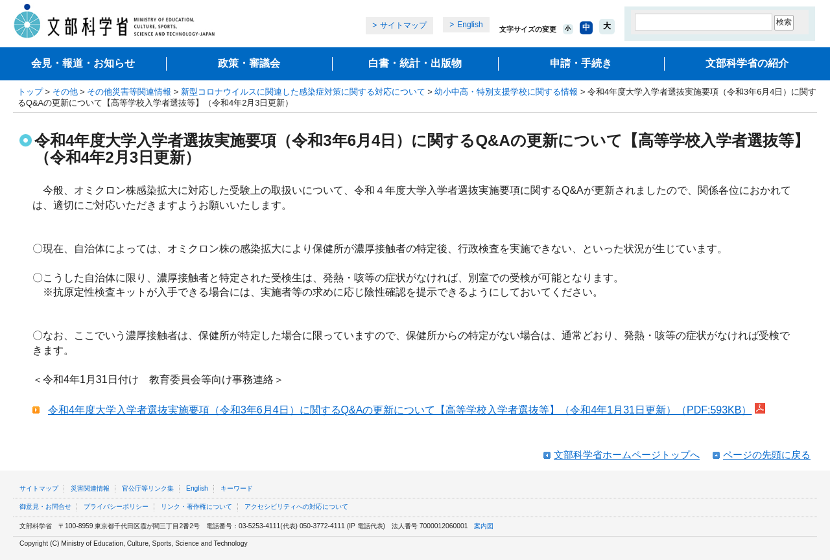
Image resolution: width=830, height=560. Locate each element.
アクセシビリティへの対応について (296, 506)
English (469, 24)
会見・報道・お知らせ (83, 63)
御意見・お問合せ (45, 506)
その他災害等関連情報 (129, 92)
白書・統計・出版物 (415, 63)
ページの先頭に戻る (767, 454)
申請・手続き (581, 63)
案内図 (483, 526)
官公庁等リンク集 (148, 488)
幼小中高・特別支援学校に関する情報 (506, 92)
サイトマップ (403, 25)
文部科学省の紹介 (747, 63)
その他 (65, 92)
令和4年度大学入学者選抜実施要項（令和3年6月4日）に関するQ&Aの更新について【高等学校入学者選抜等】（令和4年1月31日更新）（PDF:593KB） (400, 409)
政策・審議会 (249, 63)
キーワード (236, 488)
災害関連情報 (90, 488)
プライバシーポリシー (116, 506)
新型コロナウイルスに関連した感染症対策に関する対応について (303, 92)
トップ (30, 92)
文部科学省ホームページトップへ (627, 454)
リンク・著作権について (196, 506)
